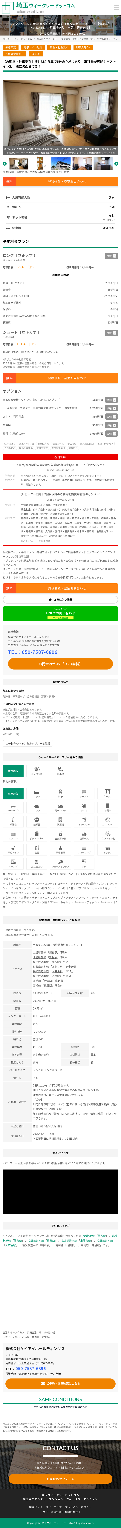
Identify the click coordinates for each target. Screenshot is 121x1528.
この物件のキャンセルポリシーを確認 (28, 743)
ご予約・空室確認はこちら (63, 1383)
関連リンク (36, 1507)
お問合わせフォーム (60, 1479)
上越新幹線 (39, 952)
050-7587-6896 (40, 651)
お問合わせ (71, 1512)
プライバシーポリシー (78, 1507)
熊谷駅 (53, 952)
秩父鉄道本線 (41, 962)
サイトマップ (54, 1507)
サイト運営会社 (52, 1512)
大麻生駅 (57, 971)
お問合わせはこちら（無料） (60, 663)
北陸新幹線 (39, 957)
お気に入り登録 (63, 599)
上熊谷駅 (57, 966)
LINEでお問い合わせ (60, 615)
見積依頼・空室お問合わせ (67, 181)
